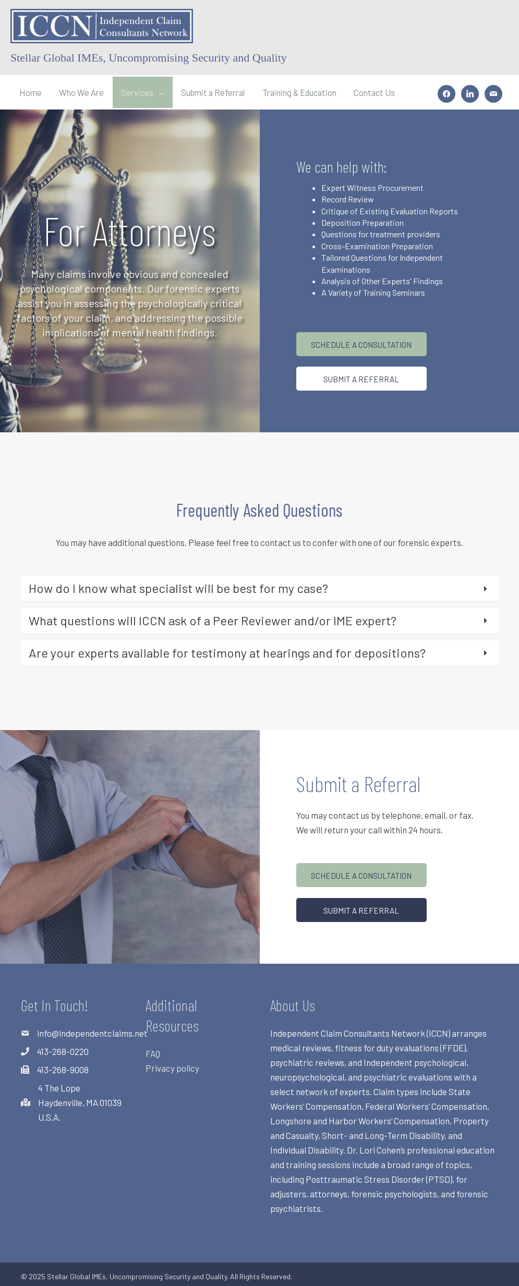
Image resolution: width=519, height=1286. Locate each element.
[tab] (259, 586)
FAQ (153, 1050)
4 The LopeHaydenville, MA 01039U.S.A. (80, 1099)
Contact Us (389, 91)
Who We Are (83, 91)
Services (140, 91)
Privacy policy (172, 1065)
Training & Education (310, 91)
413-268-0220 (63, 1048)
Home (30, 91)
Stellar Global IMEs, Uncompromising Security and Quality (148, 57)
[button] (361, 341)
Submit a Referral (219, 91)
